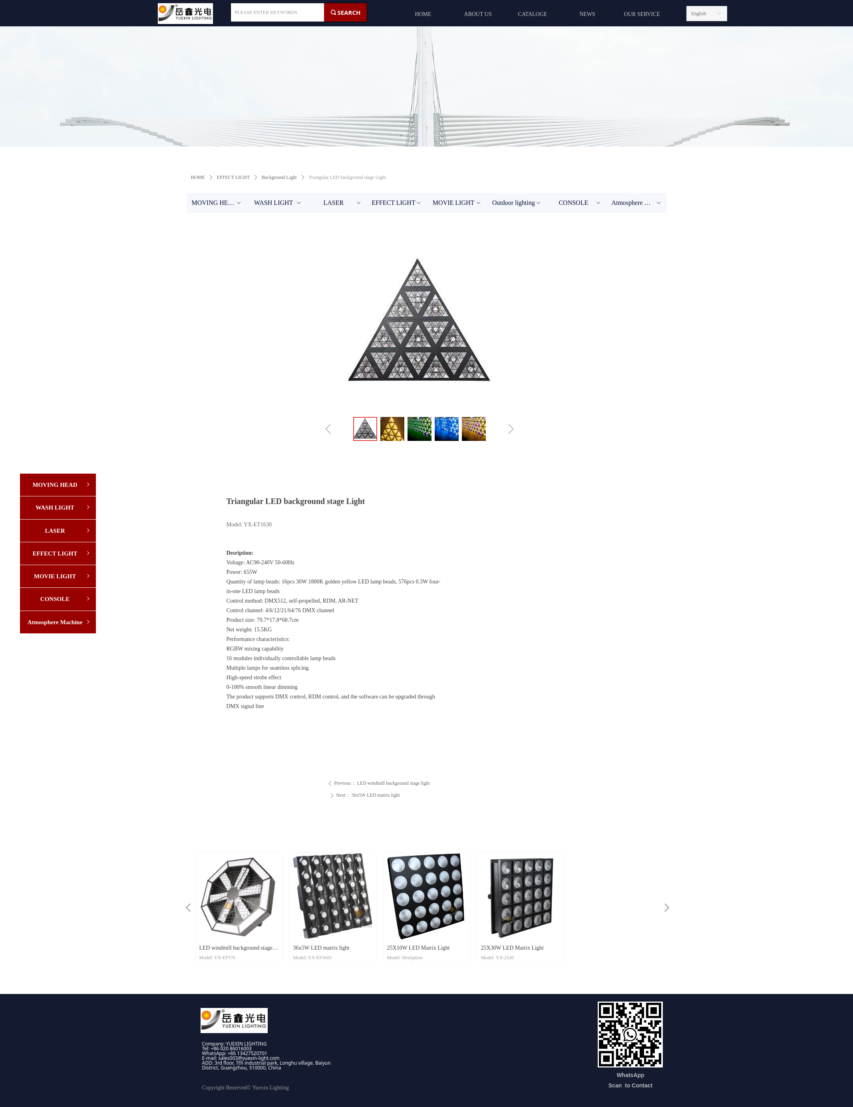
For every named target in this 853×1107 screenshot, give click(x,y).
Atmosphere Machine (638, 203)
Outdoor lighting (517, 203)
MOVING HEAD (217, 203)
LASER (342, 203)
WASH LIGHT (278, 203)
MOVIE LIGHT (457, 203)
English (699, 13)
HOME (198, 177)
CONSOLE (580, 203)
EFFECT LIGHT (233, 177)
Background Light (279, 177)
